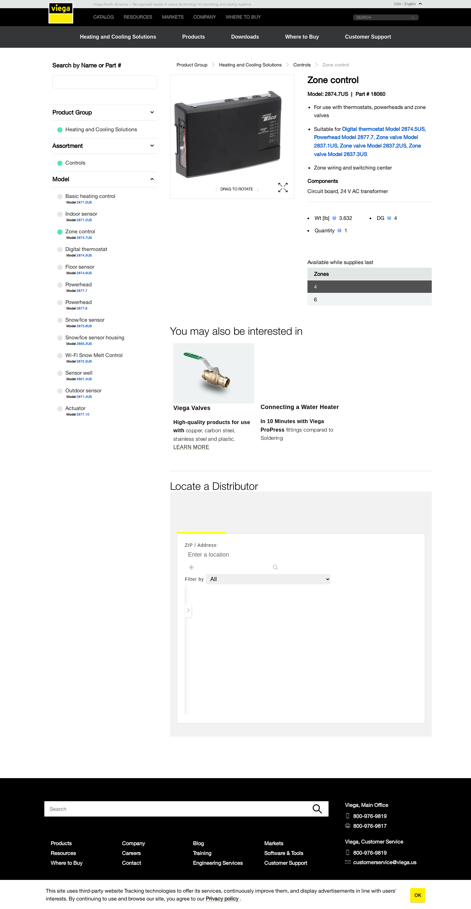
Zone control (107, 231)
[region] (232, 137)
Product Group (72, 112)
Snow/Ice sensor (107, 320)
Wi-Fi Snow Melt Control (107, 355)
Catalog (103, 17)
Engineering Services (218, 863)
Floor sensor (107, 267)
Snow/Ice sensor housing (107, 337)
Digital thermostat (107, 249)
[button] (232, 137)
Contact (131, 863)
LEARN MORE (191, 447)
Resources (138, 17)
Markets (172, 17)
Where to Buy (243, 17)
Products (61, 843)
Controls (71, 162)
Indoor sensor (107, 214)
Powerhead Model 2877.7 (344, 137)
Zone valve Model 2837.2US (373, 145)
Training (202, 853)
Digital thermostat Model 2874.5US (383, 129)
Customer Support (285, 863)
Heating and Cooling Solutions (97, 129)
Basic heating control (107, 196)
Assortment (67, 146)
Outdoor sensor (107, 390)
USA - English (408, 4)
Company (204, 17)
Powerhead (107, 284)
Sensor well (107, 373)
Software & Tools (283, 853)
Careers (131, 853)
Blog (198, 843)
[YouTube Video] (301, 372)
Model (60, 179)
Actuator (107, 408)
